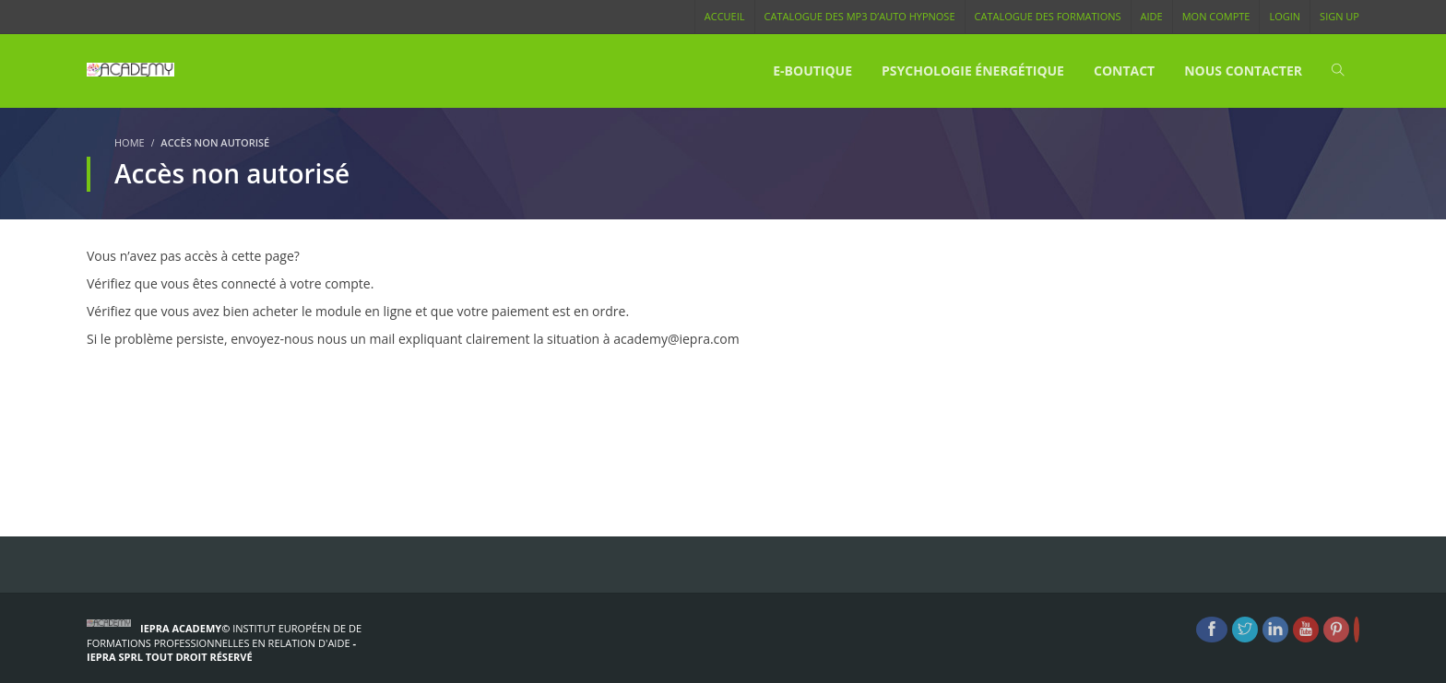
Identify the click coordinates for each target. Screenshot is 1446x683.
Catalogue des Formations (1048, 16)
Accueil (725, 16)
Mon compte (1216, 16)
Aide (1152, 16)
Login (1284, 16)
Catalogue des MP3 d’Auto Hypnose (859, 16)
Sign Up (1339, 16)
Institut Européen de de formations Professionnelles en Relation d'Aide (224, 635)
